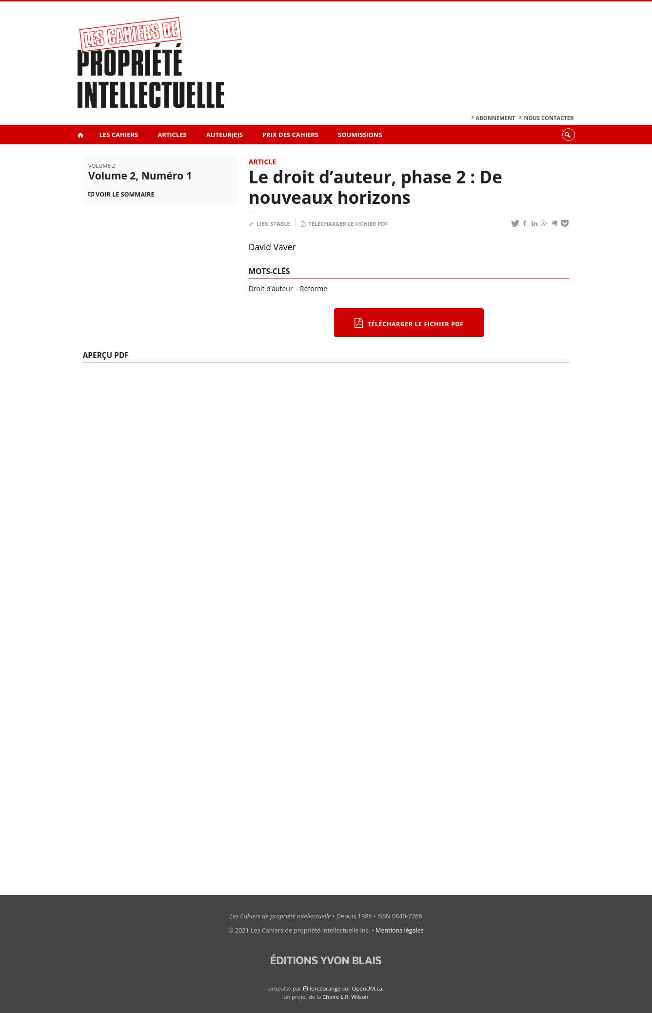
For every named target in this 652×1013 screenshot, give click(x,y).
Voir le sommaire (125, 194)
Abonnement (495, 117)
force (324, 988)
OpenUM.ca (367, 988)
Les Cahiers (118, 134)
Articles (172, 134)
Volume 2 (101, 165)
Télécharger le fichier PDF (344, 223)
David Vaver (272, 247)
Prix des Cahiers (290, 134)
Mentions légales (399, 930)
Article (262, 161)
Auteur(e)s (224, 134)
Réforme (313, 288)
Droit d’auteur (271, 288)
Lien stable (269, 223)
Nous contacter (548, 117)
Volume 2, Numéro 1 (140, 175)
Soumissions (360, 134)
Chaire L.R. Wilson (345, 996)
